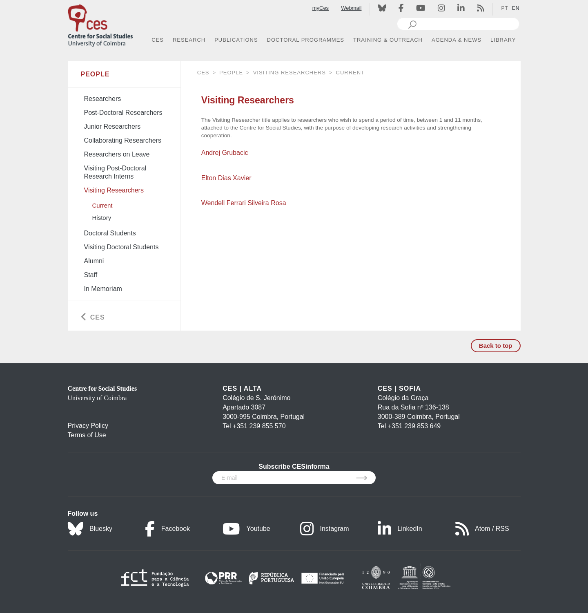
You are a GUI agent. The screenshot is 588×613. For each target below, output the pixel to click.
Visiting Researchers (289, 72)
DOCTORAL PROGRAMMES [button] (305, 40)
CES (203, 72)
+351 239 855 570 (259, 426)
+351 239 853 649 (414, 426)
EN (516, 8)
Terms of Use (87, 435)
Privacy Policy (88, 425)
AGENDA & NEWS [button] (456, 40)
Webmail (351, 8)
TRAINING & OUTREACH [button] (388, 40)
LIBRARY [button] (503, 40)
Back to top (495, 345)
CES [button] (157, 40)
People (231, 72)
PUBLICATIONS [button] (236, 40)
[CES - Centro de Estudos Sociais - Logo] (100, 23)
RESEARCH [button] (189, 40)
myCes (320, 8)
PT (504, 8)
